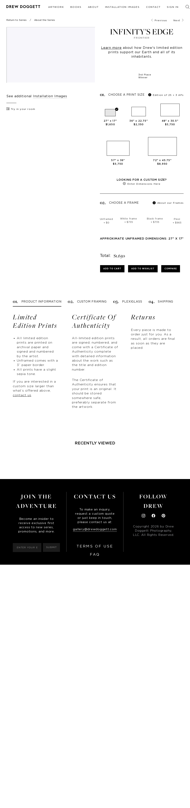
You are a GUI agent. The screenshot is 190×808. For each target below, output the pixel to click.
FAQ (95, 554)
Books (76, 7)
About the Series (44, 20)
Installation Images (122, 7)
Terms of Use (95, 546)
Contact (153, 7)
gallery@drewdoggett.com (95, 529)
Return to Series (16, 20)
